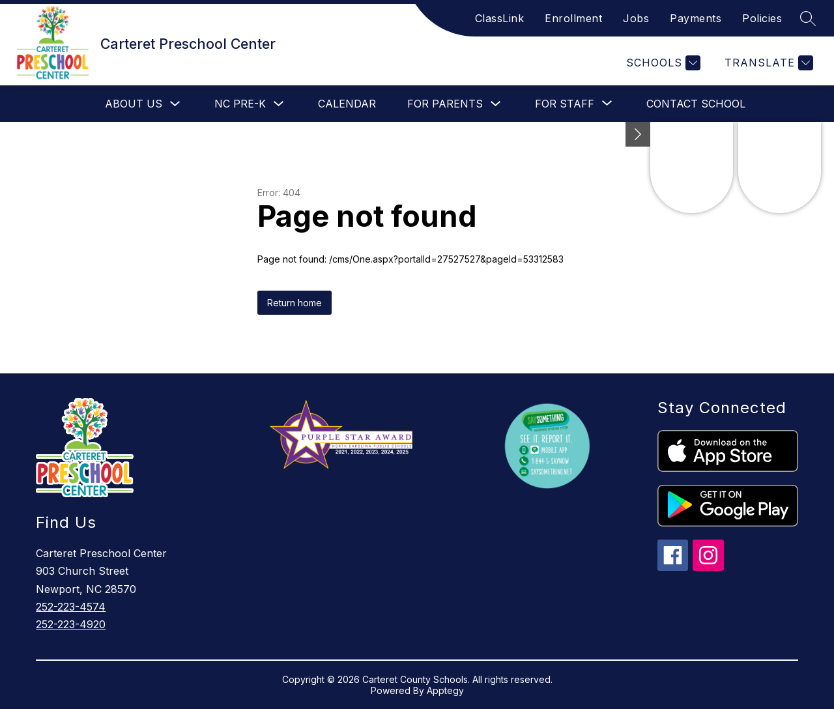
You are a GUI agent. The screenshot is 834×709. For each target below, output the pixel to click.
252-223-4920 (71, 624)
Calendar (347, 103)
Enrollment (573, 18)
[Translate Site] (767, 63)
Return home (294, 302)
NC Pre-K (240, 103)
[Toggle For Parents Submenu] (496, 104)
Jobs (636, 18)
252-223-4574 (71, 606)
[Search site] (808, 18)
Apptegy (445, 690)
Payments (695, 18)
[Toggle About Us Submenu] (175, 104)
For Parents (445, 103)
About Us (133, 103)
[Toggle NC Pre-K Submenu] (279, 104)
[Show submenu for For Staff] (564, 103)
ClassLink (500, 18)
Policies (762, 18)
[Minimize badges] (638, 134)
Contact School (695, 103)
